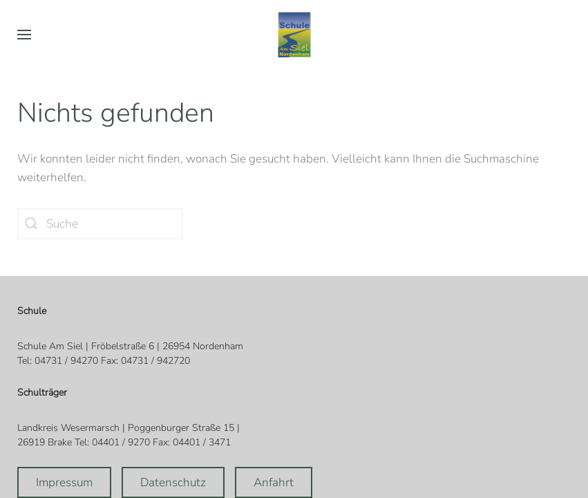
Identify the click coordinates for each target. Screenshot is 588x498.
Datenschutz (173, 482)
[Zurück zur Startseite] (294, 34)
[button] (24, 34)
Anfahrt (274, 482)
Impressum (64, 482)
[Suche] (100, 223)
